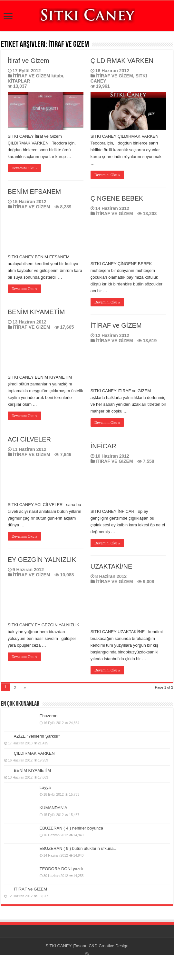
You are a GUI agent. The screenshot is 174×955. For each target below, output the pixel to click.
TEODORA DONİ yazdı (61, 868)
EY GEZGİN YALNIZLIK (42, 559)
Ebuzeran (49, 715)
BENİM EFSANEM (34, 191)
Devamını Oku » (24, 168)
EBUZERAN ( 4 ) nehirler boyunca (71, 828)
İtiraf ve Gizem (28, 60)
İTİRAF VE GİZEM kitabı (38, 75)
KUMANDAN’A (53, 807)
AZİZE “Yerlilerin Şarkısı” (37, 736)
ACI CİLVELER (29, 439)
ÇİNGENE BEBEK (117, 198)
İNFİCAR (103, 446)
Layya (45, 787)
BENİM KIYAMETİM (36, 311)
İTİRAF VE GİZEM (114, 75)
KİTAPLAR (19, 81)
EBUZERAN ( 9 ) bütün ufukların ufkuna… (79, 848)
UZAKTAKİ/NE (111, 566)
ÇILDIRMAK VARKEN (122, 60)
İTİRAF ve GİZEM (116, 325)
